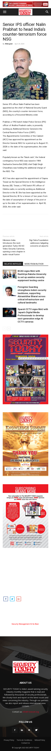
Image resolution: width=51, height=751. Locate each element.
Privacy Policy (9, 740)
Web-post (9, 44)
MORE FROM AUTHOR (34, 264)
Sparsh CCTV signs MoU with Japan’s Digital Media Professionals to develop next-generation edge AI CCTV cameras (33, 315)
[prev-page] (4, 328)
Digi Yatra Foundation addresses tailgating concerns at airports (38, 243)
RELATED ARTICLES (12, 264)
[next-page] (8, 328)
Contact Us (25, 743)
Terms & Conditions (24, 740)
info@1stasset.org (31, 711)
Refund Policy (40, 740)
